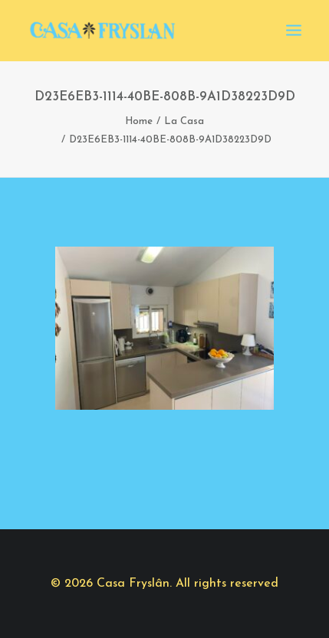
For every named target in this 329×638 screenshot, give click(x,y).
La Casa (184, 121)
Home (139, 121)
